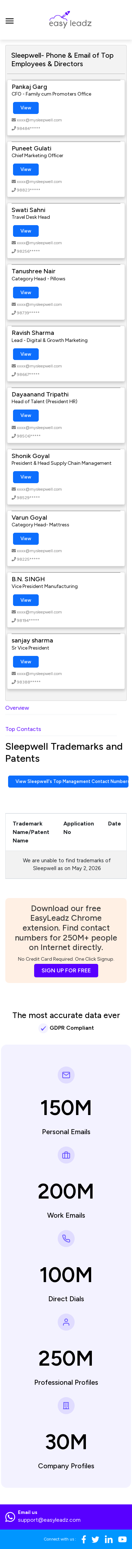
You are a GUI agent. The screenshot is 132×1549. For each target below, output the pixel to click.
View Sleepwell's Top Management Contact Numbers (71, 781)
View (25, 107)
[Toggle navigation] (9, 20)
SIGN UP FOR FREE (66, 970)
